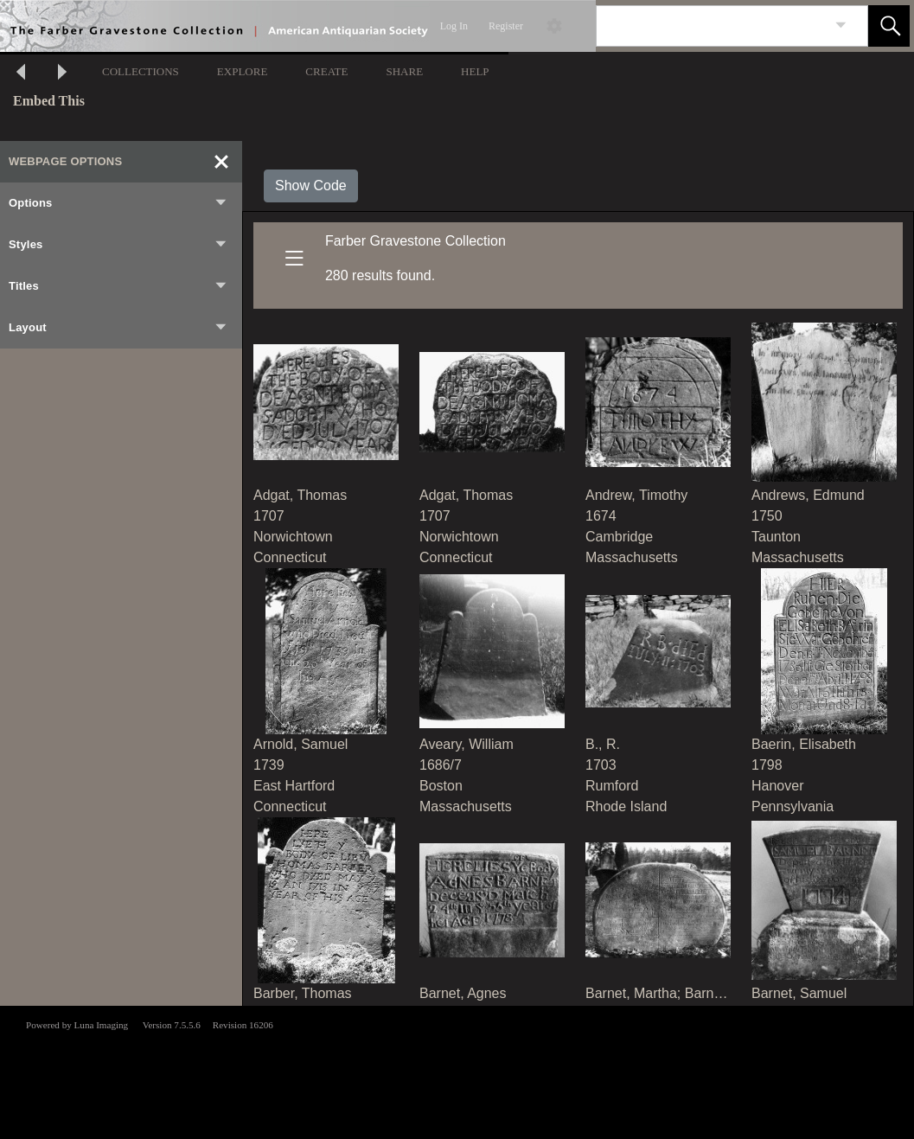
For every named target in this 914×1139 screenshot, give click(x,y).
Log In (454, 26)
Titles (118, 286)
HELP (475, 71)
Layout (118, 328)
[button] (889, 26)
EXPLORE (242, 71)
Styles (118, 245)
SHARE (404, 71)
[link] (840, 25)
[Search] (711, 26)
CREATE (326, 71)
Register (506, 26)
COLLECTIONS (140, 71)
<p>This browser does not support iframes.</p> (457, 1071)
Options (118, 203)
